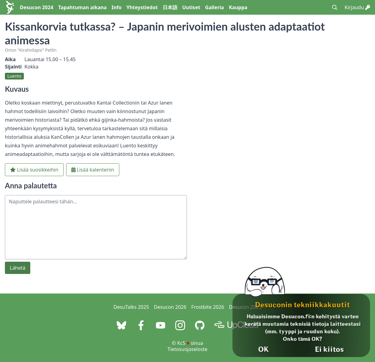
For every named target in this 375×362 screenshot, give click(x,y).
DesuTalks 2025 (131, 307)
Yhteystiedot (142, 7)
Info (117, 7)
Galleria (214, 7)
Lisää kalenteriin (92, 169)
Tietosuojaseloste (188, 349)
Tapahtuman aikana (82, 7)
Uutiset (191, 7)
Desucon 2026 (170, 307)
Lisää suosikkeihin (34, 169)
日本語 (170, 7)
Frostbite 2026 (207, 307)
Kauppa (238, 7)
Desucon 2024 (36, 7)
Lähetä (17, 267)
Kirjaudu (357, 7)
